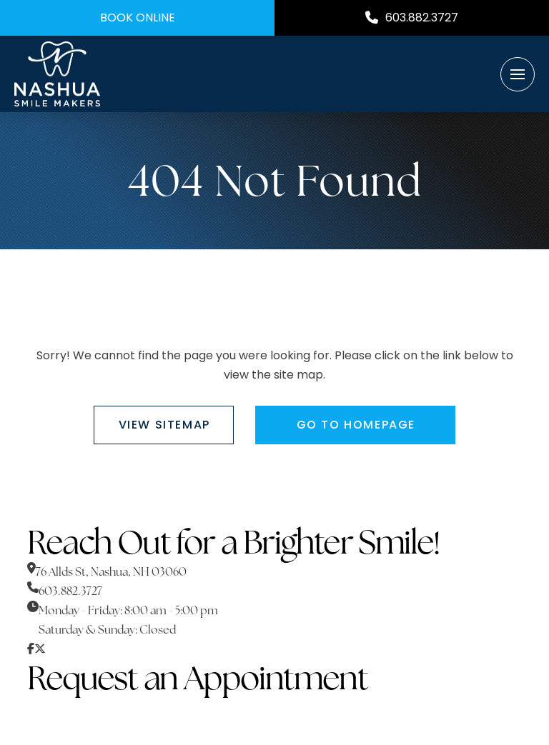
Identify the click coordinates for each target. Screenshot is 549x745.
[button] (517, 74)
